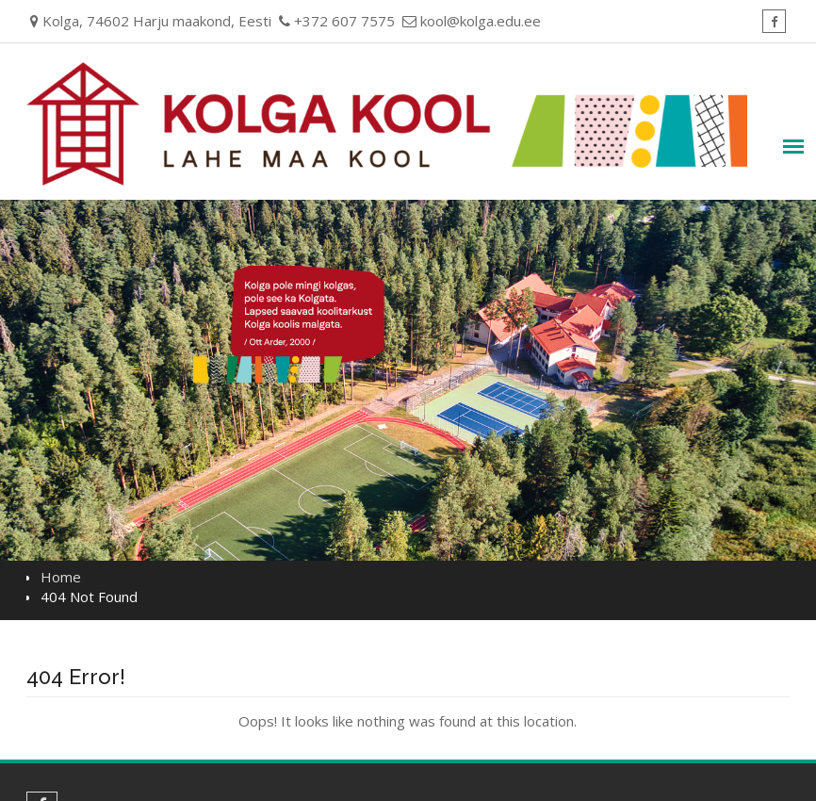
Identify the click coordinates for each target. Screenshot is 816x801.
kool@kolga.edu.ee (480, 20)
